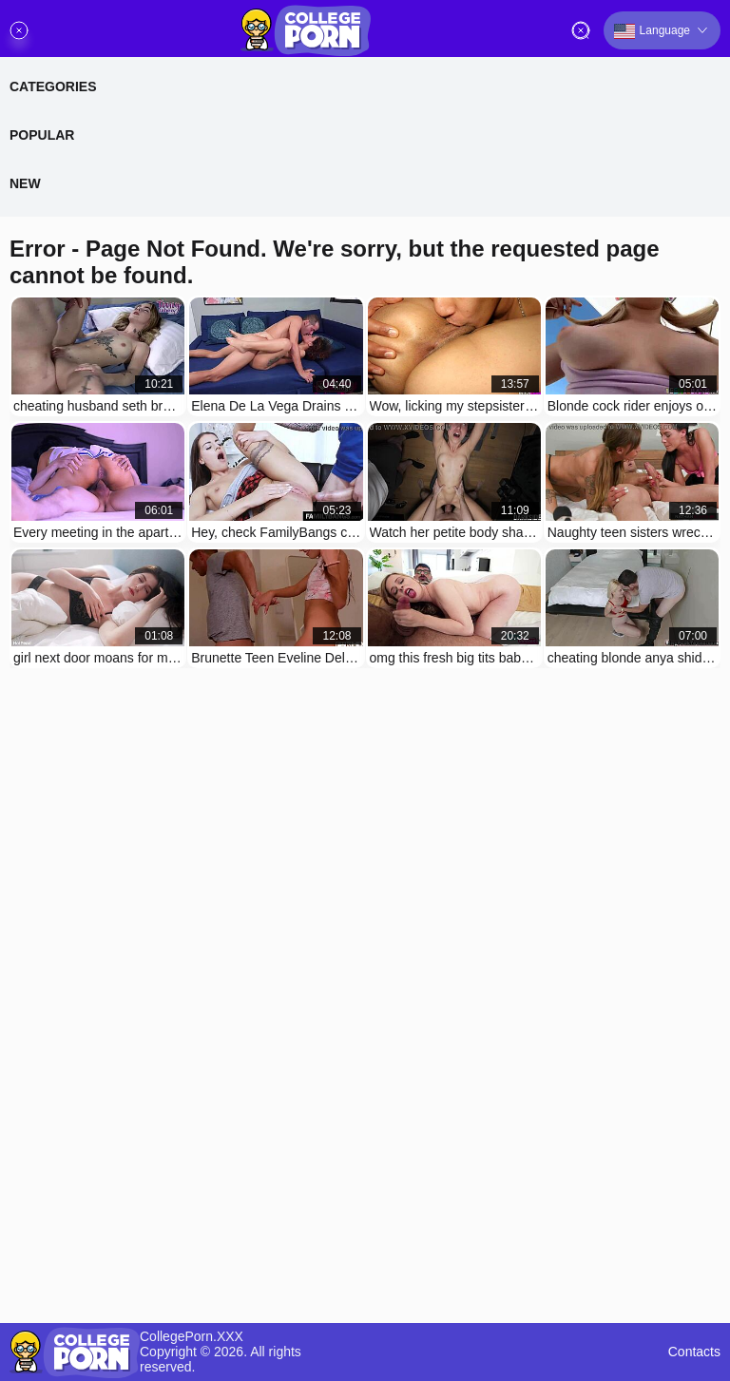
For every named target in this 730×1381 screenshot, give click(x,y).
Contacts (694, 1352)
